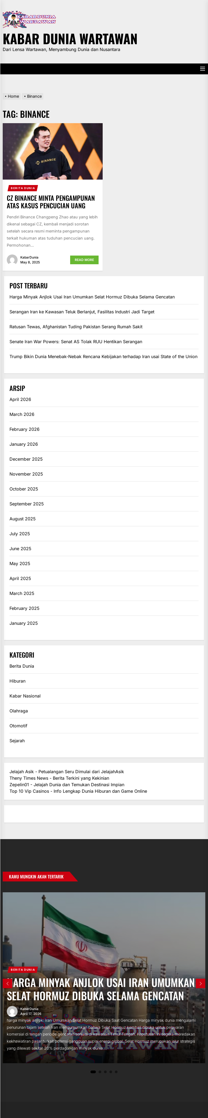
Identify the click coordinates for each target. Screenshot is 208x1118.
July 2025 (19, 533)
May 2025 (19, 563)
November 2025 (26, 474)
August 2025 (22, 518)
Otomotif (18, 725)
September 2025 (26, 504)
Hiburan (17, 681)
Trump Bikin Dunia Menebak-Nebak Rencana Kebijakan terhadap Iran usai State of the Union (103, 356)
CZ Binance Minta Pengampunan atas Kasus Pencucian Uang (51, 202)
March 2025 (21, 593)
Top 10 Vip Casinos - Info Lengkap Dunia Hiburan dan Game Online (78, 791)
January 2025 (23, 623)
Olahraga (18, 711)
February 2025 (24, 608)
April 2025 (20, 578)
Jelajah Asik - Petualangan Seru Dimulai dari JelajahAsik (66, 771)
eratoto (16, 814)
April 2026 (20, 399)
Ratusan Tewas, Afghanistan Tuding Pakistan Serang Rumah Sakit (75, 326)
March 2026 (21, 414)
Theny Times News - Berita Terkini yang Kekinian (59, 778)
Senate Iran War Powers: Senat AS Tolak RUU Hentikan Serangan (75, 341)
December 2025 (26, 459)
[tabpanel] (104, 977)
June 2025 (20, 548)
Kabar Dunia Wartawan (70, 37)
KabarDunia (29, 257)
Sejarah (17, 740)
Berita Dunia (23, 188)
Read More (84, 260)
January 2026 (23, 444)
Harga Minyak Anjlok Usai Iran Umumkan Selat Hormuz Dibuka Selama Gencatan (92, 297)
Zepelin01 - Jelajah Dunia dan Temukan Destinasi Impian (66, 784)
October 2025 (23, 489)
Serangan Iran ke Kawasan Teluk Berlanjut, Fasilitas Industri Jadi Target (81, 311)
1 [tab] (93, 1072)
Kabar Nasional (25, 696)
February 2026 (24, 429)
